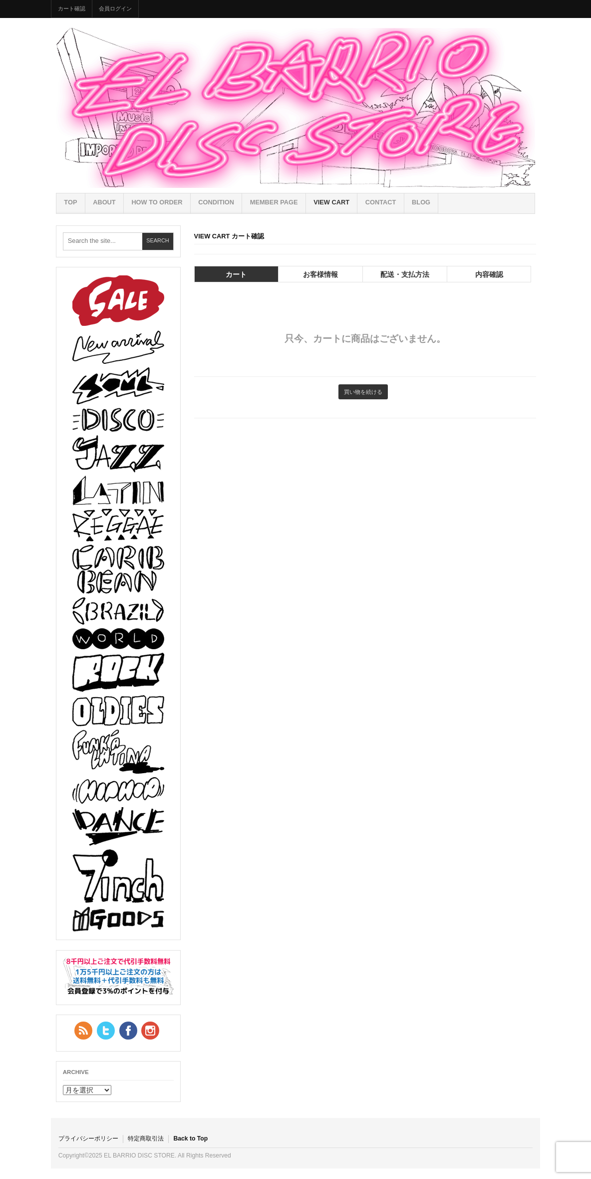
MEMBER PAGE (274, 202)
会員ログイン (115, 8)
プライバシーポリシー (88, 1138)
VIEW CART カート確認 (229, 236)
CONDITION (216, 202)
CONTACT (380, 202)
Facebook (128, 1031)
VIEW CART (331, 202)
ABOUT (104, 202)
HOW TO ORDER (156, 202)
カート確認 (71, 8)
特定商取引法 (146, 1138)
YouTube (150, 1031)
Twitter (106, 1031)
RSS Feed (83, 1031)
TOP (70, 202)
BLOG (421, 202)
